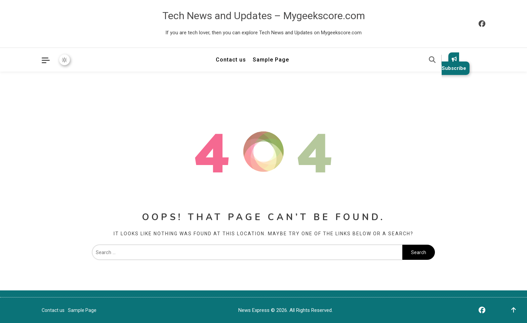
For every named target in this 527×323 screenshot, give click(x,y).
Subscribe (454, 63)
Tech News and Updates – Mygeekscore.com (263, 16)
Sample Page (271, 59)
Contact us (231, 59)
